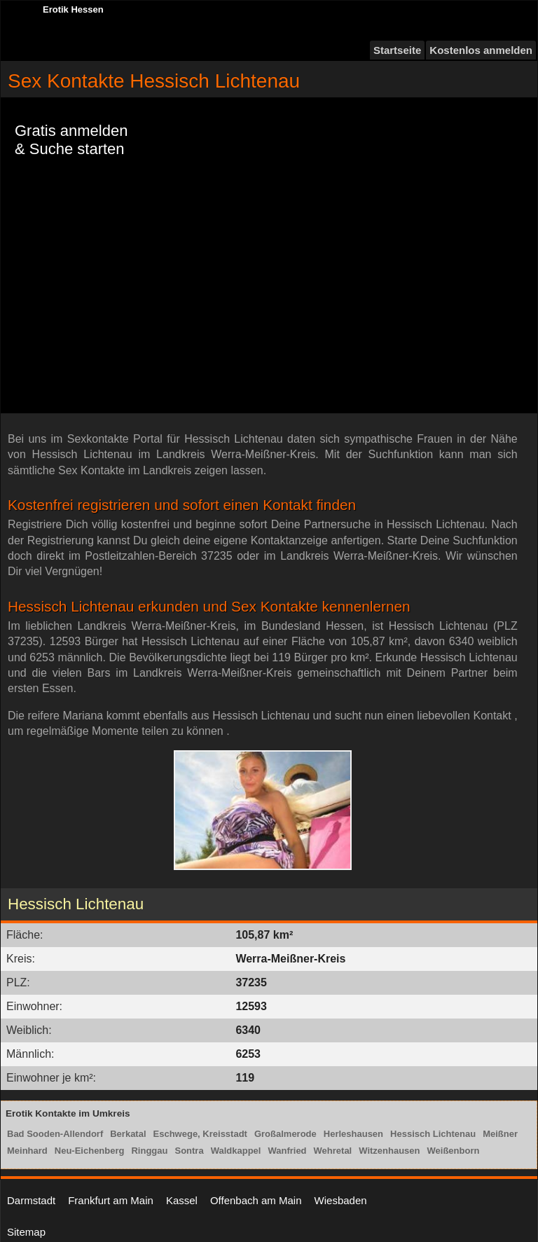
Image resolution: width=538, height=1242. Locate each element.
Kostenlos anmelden (480, 50)
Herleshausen (353, 1134)
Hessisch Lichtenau (433, 1134)
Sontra (188, 1150)
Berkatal (128, 1134)
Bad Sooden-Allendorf (55, 1134)
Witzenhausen (389, 1150)
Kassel (182, 1200)
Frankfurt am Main (110, 1200)
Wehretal (333, 1150)
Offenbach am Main (256, 1200)
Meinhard (27, 1150)
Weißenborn (453, 1150)
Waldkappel (236, 1150)
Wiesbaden (341, 1200)
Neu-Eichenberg (90, 1150)
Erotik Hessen (73, 9)
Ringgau (149, 1150)
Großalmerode (285, 1134)
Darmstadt (31, 1200)
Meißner (500, 1134)
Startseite (397, 50)
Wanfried (287, 1150)
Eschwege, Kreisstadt (200, 1134)
